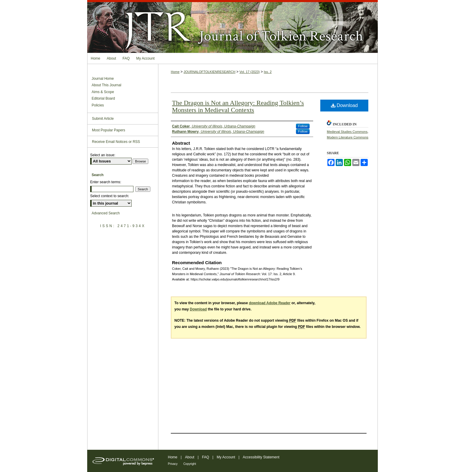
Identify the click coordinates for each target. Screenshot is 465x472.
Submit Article (103, 119)
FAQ (205, 457)
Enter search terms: (105, 182)
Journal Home (103, 78)
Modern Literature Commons (347, 137)
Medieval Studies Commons (347, 131)
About (189, 457)
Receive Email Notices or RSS (116, 142)
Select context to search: (109, 196)
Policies (98, 105)
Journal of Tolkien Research (232, 26)
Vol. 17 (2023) (249, 72)
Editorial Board (103, 98)
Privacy (173, 463)
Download (344, 105)
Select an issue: (102, 155)
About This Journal (106, 85)
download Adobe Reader (269, 303)
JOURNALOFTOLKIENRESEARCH (209, 72)
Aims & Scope (103, 92)
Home (175, 72)
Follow (303, 126)
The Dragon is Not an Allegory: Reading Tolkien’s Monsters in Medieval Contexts (238, 106)
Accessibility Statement (261, 457)
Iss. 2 (268, 72)
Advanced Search (106, 213)
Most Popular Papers (108, 130)
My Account (226, 457)
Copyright (189, 463)
